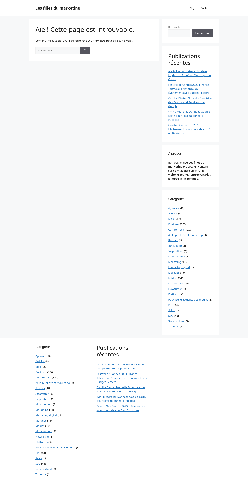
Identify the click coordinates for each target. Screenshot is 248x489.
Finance (173, 240)
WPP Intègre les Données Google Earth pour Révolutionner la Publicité (189, 115)
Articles (173, 213)
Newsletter (175, 289)
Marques (173, 272)
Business (173, 224)
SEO (170, 316)
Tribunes (173, 326)
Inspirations (175, 251)
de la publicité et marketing (185, 235)
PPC (170, 305)
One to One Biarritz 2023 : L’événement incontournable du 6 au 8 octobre (189, 129)
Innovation (175, 246)
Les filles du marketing (57, 8)
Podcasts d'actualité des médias (188, 299)
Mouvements (176, 283)
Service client (176, 321)
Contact (205, 8)
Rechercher (175, 27)
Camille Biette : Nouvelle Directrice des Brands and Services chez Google (190, 102)
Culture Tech (176, 229)
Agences (173, 208)
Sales (171, 310)
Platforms (174, 294)
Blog (192, 8)
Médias (172, 278)
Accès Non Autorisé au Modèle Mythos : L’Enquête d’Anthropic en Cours (189, 75)
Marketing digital (179, 267)
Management (176, 256)
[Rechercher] (85, 50)
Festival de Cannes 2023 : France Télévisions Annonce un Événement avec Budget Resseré (188, 89)
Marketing (174, 262)
